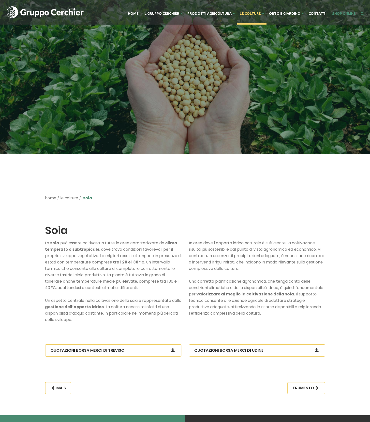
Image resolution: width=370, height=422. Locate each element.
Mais (58, 388)
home (50, 198)
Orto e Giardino (286, 13)
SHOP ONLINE (343, 13)
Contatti (317, 13)
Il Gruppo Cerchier (163, 13)
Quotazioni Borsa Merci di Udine (257, 350)
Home (133, 13)
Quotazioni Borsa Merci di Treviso (113, 350)
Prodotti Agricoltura (211, 13)
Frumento (306, 388)
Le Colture (252, 13)
